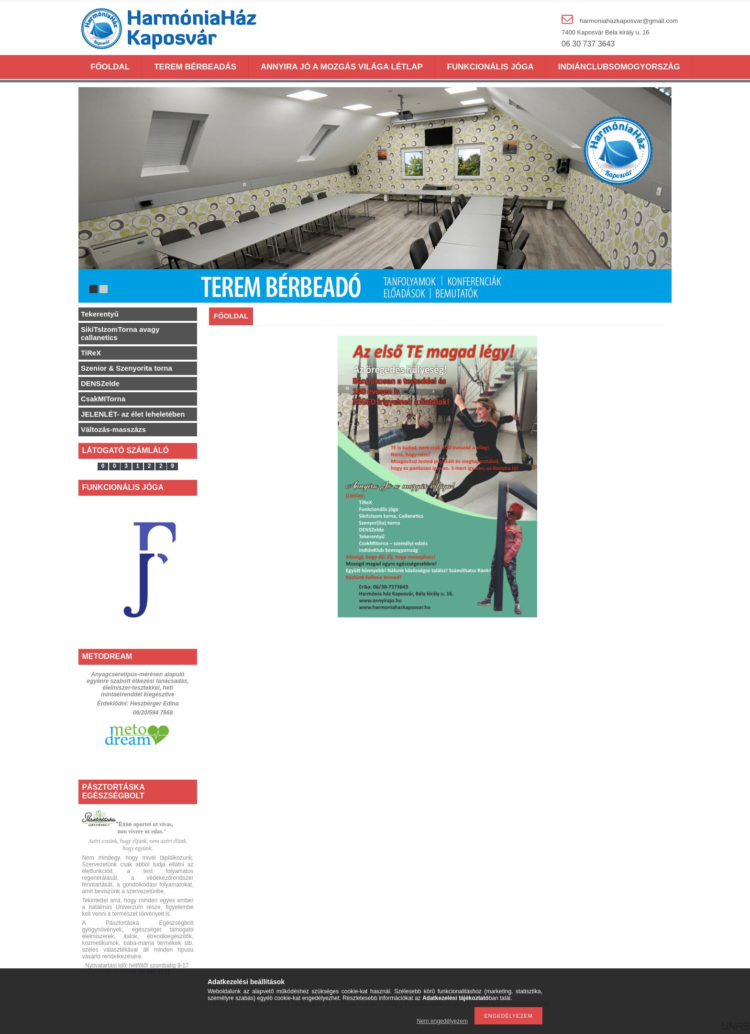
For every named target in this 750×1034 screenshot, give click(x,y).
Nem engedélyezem (442, 1021)
